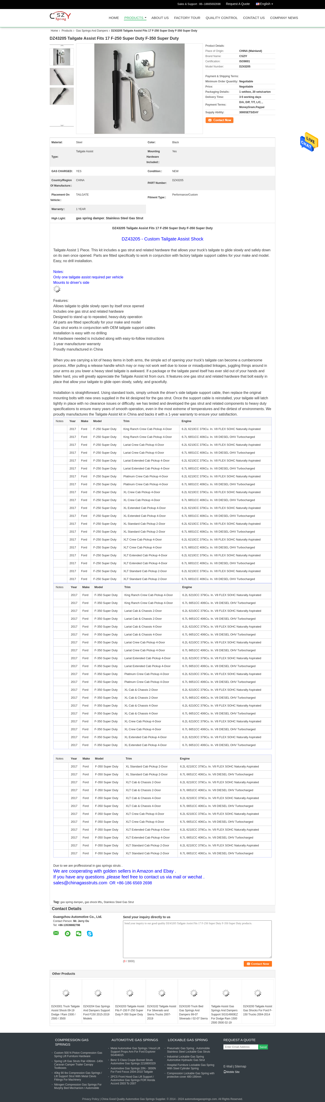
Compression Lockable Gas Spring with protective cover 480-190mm (190, 1075)
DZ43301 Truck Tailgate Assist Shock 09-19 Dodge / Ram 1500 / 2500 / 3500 (65, 1012)
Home (114, 18)
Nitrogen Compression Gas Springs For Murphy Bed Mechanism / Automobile (78, 1086)
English (267, 3)
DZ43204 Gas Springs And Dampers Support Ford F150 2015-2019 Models (96, 1012)
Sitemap (240, 1066)
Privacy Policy (90, 1099)
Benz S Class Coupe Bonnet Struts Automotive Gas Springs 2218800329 (133, 1061)
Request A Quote (238, 4)
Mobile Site (231, 1072)
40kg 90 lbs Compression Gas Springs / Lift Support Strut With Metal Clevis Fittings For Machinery (78, 1076)
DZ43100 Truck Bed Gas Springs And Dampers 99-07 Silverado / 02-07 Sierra (193, 1012)
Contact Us (254, 18)
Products (133, 18)
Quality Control (222, 18)
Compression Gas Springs (71, 1042)
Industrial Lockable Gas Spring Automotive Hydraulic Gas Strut (186, 1058)
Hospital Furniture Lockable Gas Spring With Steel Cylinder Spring (190, 1066)
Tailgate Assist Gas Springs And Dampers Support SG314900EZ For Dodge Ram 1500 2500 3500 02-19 (224, 1014)
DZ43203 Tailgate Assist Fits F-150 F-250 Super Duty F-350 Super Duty (129, 1010)
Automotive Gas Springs (134, 1040)
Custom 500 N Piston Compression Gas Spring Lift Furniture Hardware (78, 1054)
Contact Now (213, 119)
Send (263, 1047)
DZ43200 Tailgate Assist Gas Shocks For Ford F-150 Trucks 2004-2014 (257, 1010)
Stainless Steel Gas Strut (119, 902)
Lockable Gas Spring (188, 1040)
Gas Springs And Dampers (92, 30)
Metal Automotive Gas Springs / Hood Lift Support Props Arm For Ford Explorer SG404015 (135, 1052)
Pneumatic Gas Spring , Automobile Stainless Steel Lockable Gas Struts (188, 1050)
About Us (160, 18)
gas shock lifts (93, 902)
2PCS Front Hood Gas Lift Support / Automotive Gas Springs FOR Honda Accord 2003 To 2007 (133, 1080)
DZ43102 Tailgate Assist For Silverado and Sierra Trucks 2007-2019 (161, 1012)
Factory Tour (187, 18)
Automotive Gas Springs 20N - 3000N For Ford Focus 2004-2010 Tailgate (133, 1070)
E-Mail (227, 1066)
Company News (284, 18)
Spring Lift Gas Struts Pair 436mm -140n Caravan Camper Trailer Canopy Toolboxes (78, 1065)
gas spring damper (71, 902)
